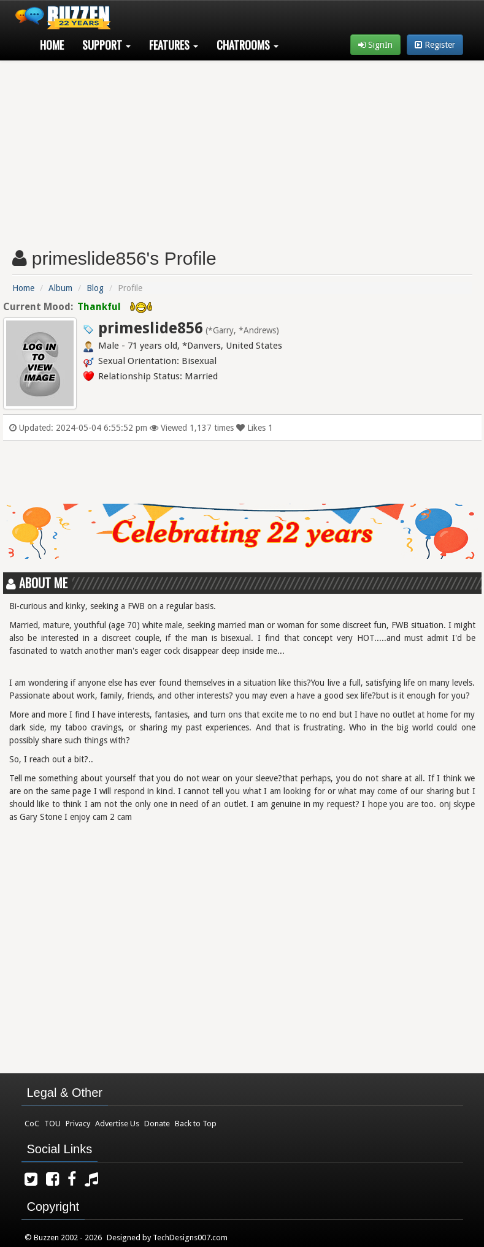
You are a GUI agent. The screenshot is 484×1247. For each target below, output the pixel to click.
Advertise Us (117, 1123)
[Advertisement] (242, 149)
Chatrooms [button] (247, 45)
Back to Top (196, 1123)
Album (60, 288)
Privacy (78, 1123)
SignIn (375, 45)
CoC (32, 1123)
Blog (95, 288)
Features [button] (173, 45)
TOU (52, 1123)
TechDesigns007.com (190, 1237)
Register (435, 45)
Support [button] (106, 45)
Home (52, 45)
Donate (157, 1123)
